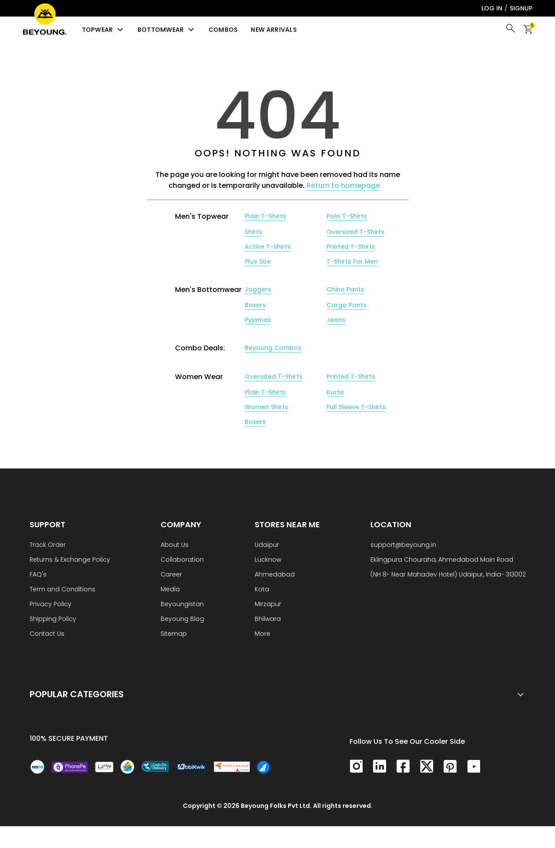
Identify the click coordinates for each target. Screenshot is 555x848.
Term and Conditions (62, 590)
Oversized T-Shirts (355, 231)
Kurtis (335, 392)
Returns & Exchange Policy (70, 560)
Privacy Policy (50, 604)
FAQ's (38, 575)
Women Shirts (266, 407)
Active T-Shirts (268, 246)
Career (171, 575)
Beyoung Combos (273, 347)
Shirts (253, 231)
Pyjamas (258, 319)
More (262, 634)
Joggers (258, 289)
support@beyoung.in (403, 545)
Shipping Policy (53, 619)
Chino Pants (345, 289)
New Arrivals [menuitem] (274, 29)
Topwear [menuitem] (103, 29)
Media (170, 590)
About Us (174, 545)
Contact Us (47, 634)
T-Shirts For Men (352, 261)
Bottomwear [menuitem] (166, 29)
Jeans (336, 319)
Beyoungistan (182, 604)
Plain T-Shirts (265, 216)
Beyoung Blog (182, 619)
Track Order (48, 545)
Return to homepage (343, 185)
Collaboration (182, 560)
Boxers (255, 305)
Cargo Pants (346, 305)
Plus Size (258, 261)
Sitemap (174, 634)
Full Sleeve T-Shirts (356, 407)
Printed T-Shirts (350, 246)
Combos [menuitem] (223, 29)
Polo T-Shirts (346, 216)
